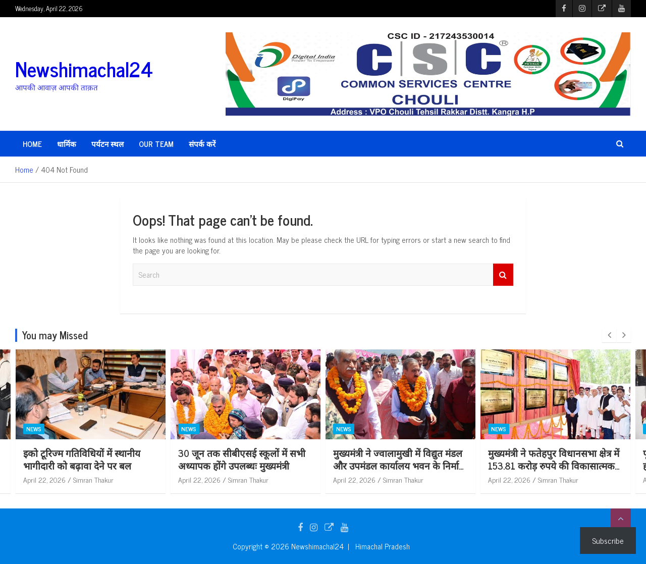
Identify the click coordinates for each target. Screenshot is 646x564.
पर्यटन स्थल (107, 143)
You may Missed (55, 335)
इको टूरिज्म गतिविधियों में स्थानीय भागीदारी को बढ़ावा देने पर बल (236, 459)
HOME (32, 143)
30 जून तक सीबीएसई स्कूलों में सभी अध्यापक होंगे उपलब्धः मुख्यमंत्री (396, 459)
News (33, 429)
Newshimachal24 (84, 68)
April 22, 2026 (44, 479)
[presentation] (609, 335)
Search (503, 275)
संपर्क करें (202, 143)
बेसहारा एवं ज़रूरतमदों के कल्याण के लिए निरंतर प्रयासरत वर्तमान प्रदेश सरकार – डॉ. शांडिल (88, 465)
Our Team (156, 143)
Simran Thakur (93, 479)
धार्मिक (66, 143)
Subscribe (608, 540)
